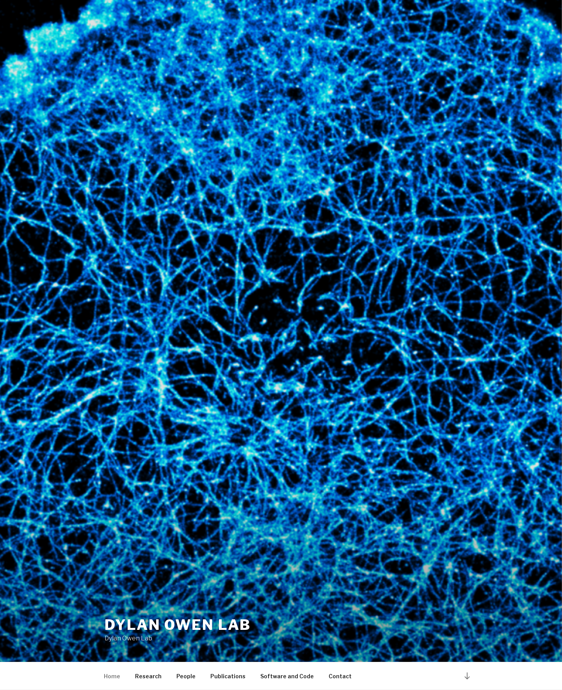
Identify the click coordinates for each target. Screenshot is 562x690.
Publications (227, 676)
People (186, 676)
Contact (340, 676)
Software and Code (287, 676)
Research (148, 676)
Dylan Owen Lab (178, 624)
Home (112, 676)
